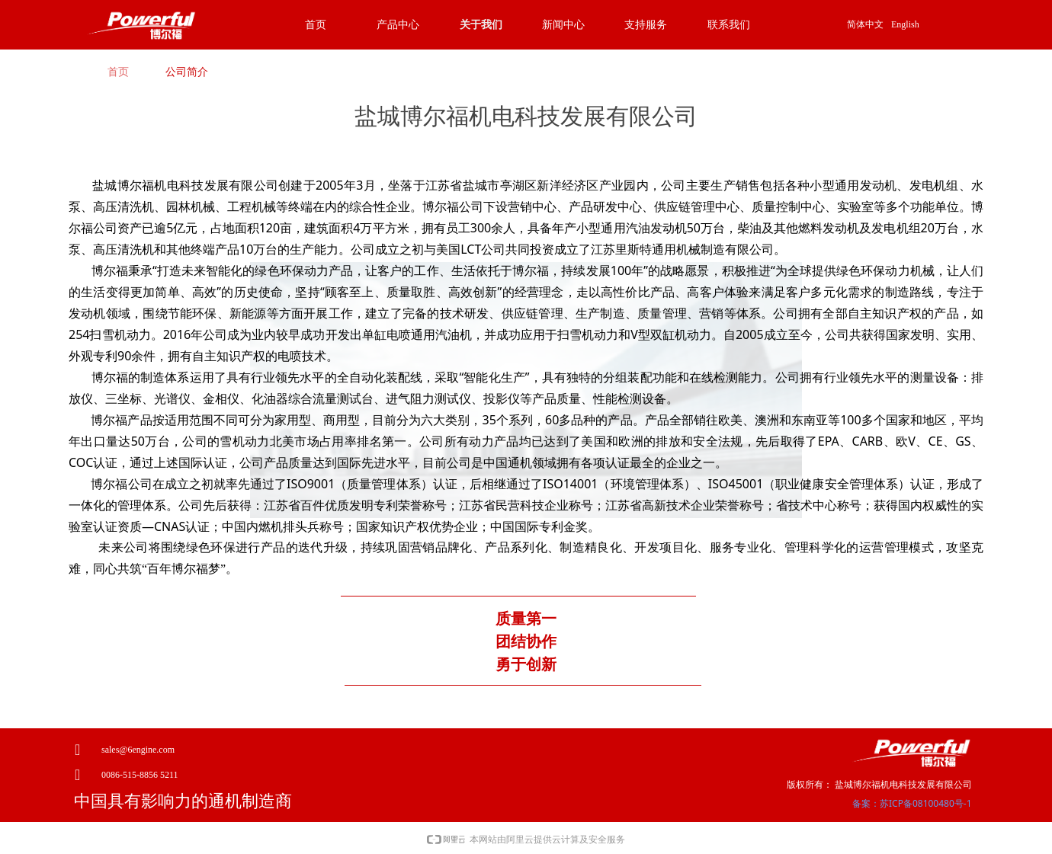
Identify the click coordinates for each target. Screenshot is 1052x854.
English (905, 24)
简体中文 (865, 24)
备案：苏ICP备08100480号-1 (912, 803)
